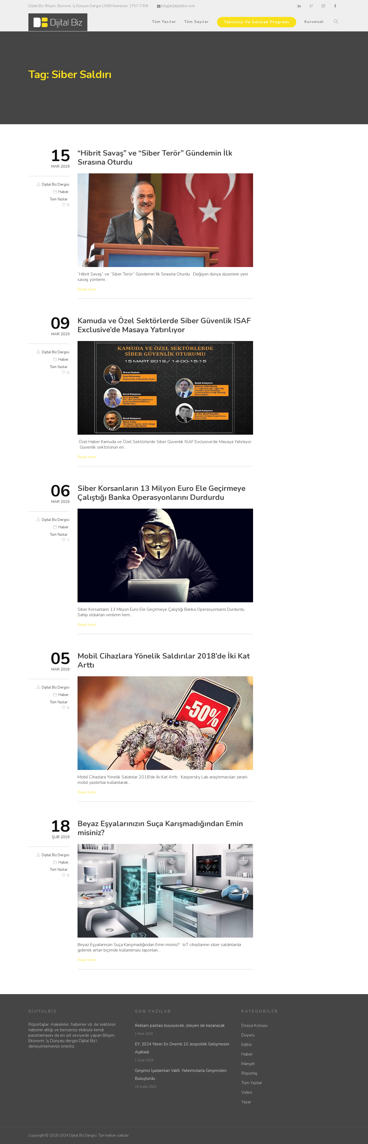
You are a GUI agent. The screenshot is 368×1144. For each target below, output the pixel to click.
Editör (246, 1044)
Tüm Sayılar (196, 21)
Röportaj (249, 1073)
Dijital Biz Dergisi (55, 184)
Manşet (248, 1063)
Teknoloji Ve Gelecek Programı (256, 22)
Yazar (246, 1102)
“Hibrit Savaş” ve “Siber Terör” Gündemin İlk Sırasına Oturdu (155, 157)
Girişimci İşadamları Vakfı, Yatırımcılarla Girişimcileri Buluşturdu (181, 1074)
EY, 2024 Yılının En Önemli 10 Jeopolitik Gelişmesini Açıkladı (182, 1048)
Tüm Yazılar (164, 21)
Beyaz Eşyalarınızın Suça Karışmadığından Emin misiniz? (160, 828)
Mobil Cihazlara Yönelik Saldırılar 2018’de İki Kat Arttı (164, 660)
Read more (87, 289)
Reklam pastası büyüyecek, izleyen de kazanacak (180, 1025)
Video (246, 1092)
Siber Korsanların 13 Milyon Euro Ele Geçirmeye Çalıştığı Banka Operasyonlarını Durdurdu (161, 493)
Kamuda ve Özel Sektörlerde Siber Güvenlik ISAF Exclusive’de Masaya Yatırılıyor (164, 325)
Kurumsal (314, 21)
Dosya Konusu (254, 1025)
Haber (63, 191)
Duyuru (247, 1035)
